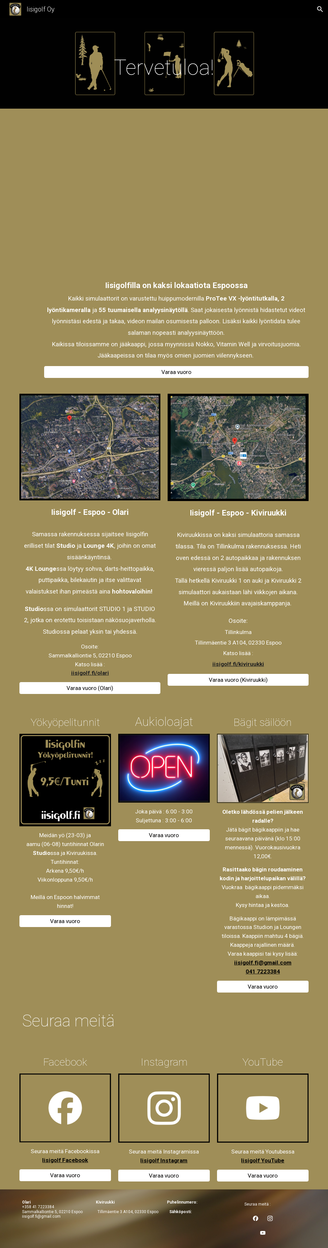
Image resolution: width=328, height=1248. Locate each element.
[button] (320, 9)
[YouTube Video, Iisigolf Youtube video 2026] (176, 197)
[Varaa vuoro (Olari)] (90, 688)
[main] (164, 65)
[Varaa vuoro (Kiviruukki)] (238, 679)
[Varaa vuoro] (176, 372)
